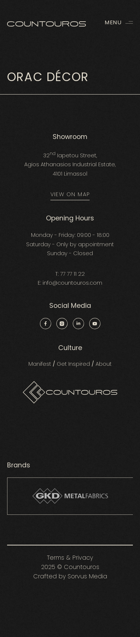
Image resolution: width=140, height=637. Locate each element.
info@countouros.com (72, 283)
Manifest (39, 364)
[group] (70, 496)
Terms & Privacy (70, 557)
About (104, 364)
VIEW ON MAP (70, 194)
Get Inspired (73, 364)
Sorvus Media (87, 576)
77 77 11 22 (72, 274)
